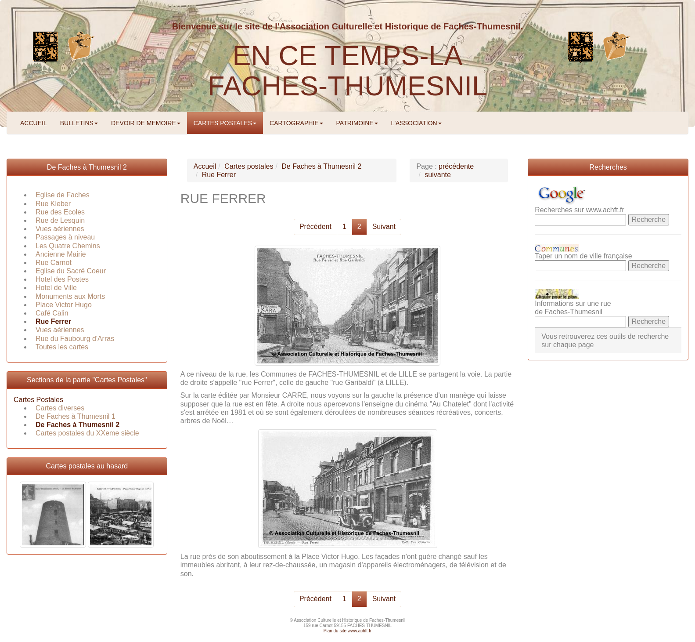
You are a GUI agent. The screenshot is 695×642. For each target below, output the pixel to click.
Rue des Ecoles (60, 212)
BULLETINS (79, 123)
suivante (438, 174)
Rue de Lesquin (60, 220)
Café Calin (52, 313)
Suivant (384, 226)
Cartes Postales (38, 399)
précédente (456, 166)
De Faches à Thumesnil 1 (75, 416)
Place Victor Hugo (64, 304)
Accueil (205, 166)
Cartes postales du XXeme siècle (87, 433)
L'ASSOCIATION (416, 123)
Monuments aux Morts (70, 296)
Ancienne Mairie (61, 254)
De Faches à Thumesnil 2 (87, 167)
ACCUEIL (33, 123)
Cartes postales (248, 166)
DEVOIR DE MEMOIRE (145, 123)
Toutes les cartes (62, 347)
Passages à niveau (65, 237)
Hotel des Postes (62, 279)
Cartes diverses (60, 408)
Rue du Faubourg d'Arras (75, 338)
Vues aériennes (60, 228)
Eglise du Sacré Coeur (71, 271)
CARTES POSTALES (225, 123)
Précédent (315, 226)
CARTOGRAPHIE (296, 123)
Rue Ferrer (53, 321)
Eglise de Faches (63, 195)
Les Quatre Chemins (68, 246)
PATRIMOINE (357, 123)
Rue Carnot (54, 262)
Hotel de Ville (56, 287)
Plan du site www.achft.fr (348, 630)
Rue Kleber (53, 203)
